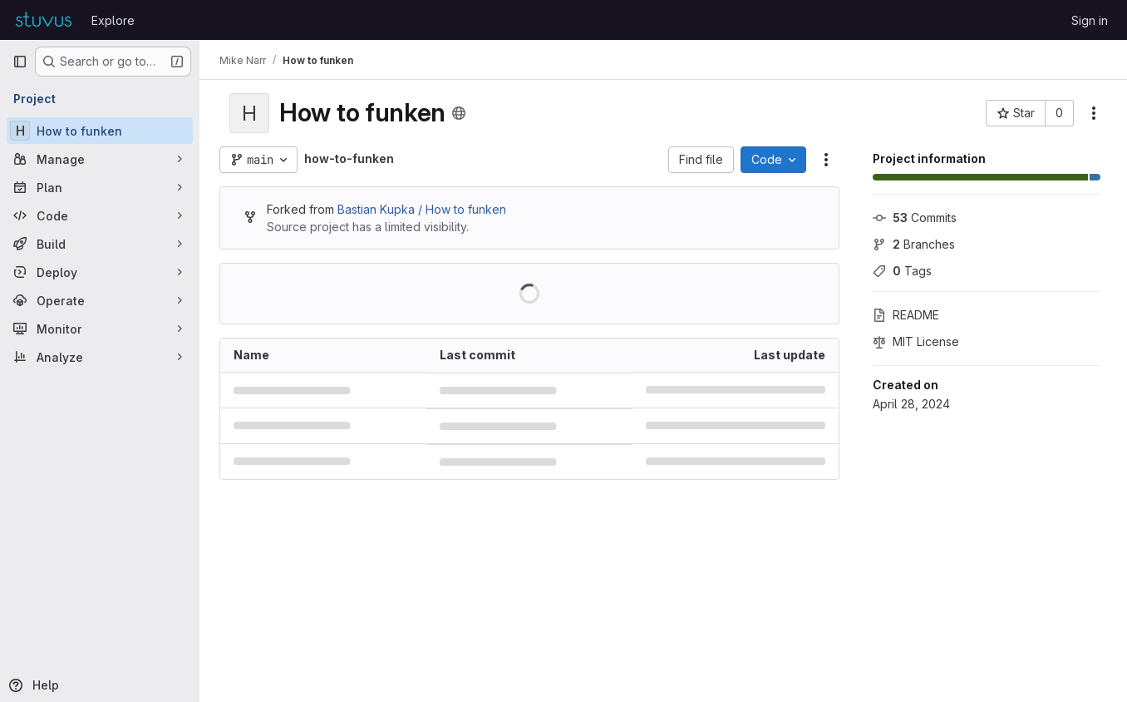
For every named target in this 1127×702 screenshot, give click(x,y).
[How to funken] (100, 130)
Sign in (1089, 20)
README (906, 315)
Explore (113, 20)
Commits (915, 217)
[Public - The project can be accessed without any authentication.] (458, 113)
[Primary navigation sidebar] (20, 61)
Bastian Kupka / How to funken (421, 209)
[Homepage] (43, 20)
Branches (914, 244)
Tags (902, 271)
